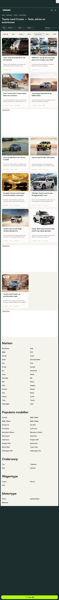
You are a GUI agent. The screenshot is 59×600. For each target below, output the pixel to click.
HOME (3, 15)
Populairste (54, 27)
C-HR (55, 34)
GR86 (43, 104)
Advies (30, 28)
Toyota (16, 15)
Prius (48, 34)
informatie (9, 15)
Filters (29, 597)
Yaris (14, 34)
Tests (21, 28)
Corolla (22, 34)
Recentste (47, 27)
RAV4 (30, 34)
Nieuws (11, 28)
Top (11, 69)
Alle (4, 27)
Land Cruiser (22, 15)
